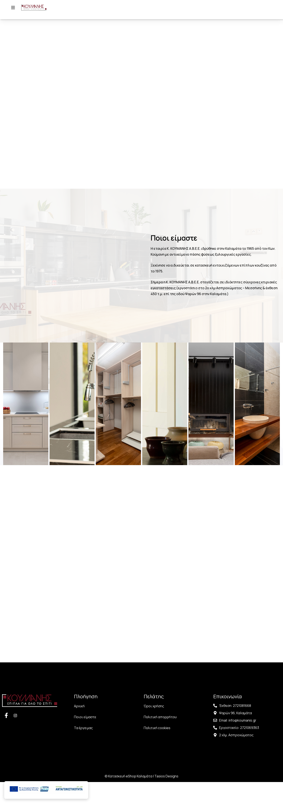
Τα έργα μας (83, 749)
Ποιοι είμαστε (85, 738)
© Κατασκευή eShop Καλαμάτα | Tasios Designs (141, 797)
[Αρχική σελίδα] (37, 12)
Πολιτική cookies (157, 749)
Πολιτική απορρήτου (160, 738)
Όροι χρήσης (154, 727)
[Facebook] (6, 736)
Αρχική (79, 727)
